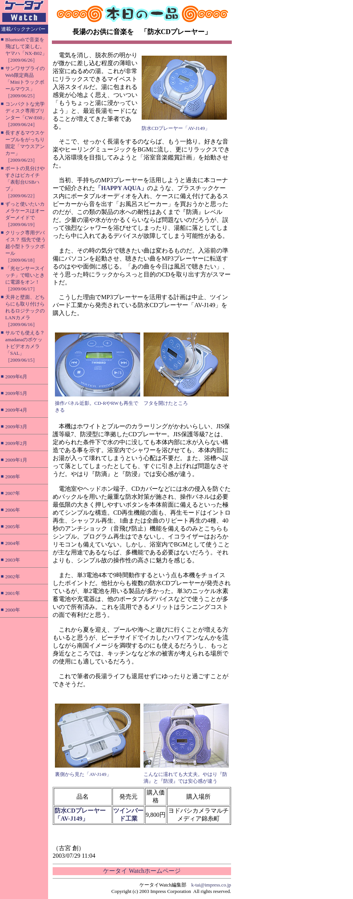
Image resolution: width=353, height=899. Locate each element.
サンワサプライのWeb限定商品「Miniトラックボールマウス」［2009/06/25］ (25, 82)
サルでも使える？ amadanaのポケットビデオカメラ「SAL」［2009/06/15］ (25, 346)
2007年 (12, 493)
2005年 (12, 526)
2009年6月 (16, 376)
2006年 (12, 510)
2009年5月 (16, 393)
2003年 (12, 560)
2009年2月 (16, 443)
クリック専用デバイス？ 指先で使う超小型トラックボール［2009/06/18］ (25, 246)
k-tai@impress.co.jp (211, 885)
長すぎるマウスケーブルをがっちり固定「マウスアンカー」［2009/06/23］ (25, 146)
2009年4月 (16, 410)
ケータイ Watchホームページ (141, 871)
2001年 (12, 593)
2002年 (12, 576)
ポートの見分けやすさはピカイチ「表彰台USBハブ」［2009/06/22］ (25, 181)
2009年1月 (16, 460)
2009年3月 (16, 426)
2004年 (12, 543)
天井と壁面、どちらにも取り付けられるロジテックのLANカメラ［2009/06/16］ (25, 310)
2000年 (12, 610)
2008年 (12, 476)
